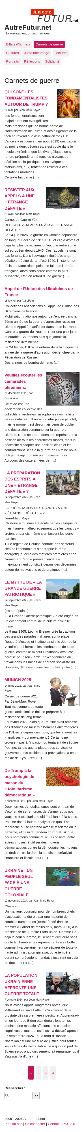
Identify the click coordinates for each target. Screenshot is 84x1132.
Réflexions (32, 61)
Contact (54, 1124)
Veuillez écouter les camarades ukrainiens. (23, 381)
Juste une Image (36, 53)
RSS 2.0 (68, 1124)
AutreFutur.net (27, 27)
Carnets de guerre (49, 44)
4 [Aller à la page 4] (53, 1073)
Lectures (60, 53)
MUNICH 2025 (17, 679)
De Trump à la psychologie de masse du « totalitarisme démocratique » (19, 782)
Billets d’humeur (18, 44)
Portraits (12, 61)
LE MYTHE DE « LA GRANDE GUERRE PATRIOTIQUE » (23, 588)
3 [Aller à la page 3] (46, 1073)
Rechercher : (14, 1088)
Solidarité (52, 61)
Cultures (12, 53)
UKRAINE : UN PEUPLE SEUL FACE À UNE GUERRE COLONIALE (18, 882)
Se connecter (35, 1124)
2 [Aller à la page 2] (38, 1073)
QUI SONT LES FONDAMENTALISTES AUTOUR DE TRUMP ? (26, 98)
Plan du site (13, 1124)
